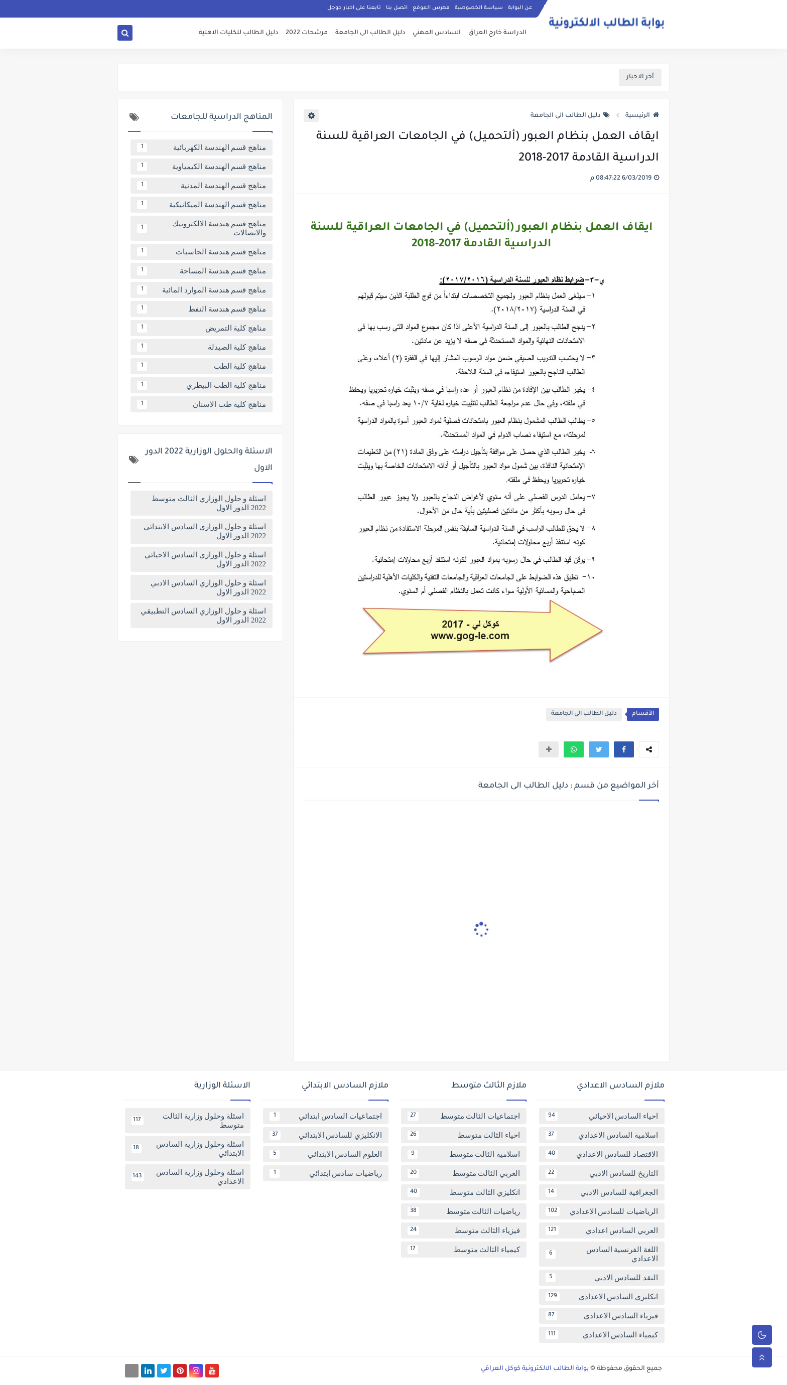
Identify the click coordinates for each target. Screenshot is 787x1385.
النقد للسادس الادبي (602, 1277)
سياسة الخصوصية (479, 8)
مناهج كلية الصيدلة (201, 347)
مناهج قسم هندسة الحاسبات (201, 251)
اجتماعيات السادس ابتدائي (326, 1116)
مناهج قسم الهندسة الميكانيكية (201, 204)
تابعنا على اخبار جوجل (354, 8)
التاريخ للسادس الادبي (602, 1173)
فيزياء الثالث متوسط (464, 1230)
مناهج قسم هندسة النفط (201, 309)
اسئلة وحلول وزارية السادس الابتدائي (188, 1148)
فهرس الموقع (431, 8)
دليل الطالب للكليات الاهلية (238, 33)
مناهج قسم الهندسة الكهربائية (201, 147)
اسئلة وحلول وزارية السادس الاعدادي (188, 1176)
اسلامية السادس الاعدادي (602, 1135)
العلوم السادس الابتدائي (326, 1154)
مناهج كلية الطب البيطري (201, 385)
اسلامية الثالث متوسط (464, 1154)
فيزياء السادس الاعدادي (602, 1315)
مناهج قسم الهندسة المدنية (201, 185)
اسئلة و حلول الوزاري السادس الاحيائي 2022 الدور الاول (205, 559)
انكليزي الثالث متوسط (464, 1192)
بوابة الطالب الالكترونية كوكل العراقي (535, 1368)
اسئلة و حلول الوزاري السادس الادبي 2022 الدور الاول (208, 587)
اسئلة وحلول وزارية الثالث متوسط (188, 1120)
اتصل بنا (397, 8)
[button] (624, 749)
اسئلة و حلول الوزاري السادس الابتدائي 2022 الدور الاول (205, 531)
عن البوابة (520, 8)
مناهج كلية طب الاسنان (201, 404)
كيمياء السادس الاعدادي (602, 1334)
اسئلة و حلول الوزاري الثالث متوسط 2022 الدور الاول (209, 503)
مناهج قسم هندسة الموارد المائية (201, 289)
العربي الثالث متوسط (464, 1173)
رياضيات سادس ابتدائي (326, 1173)
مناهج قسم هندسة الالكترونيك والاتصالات (201, 228)
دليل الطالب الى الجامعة (370, 33)
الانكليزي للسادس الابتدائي (326, 1135)
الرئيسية (642, 115)
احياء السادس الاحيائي (602, 1116)
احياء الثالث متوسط (464, 1135)
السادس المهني (437, 33)
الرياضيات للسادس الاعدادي (602, 1211)
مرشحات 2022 (307, 33)
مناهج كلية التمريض (201, 328)
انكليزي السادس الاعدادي (602, 1296)
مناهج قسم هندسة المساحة (201, 270)
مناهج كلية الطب (201, 366)
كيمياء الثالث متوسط (464, 1249)
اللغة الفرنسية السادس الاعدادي (602, 1254)
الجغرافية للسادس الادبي (602, 1192)
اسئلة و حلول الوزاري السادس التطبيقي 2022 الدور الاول (203, 615)
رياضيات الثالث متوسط (464, 1211)
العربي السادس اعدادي (602, 1230)
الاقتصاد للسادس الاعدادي (602, 1154)
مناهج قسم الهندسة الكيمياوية (201, 166)
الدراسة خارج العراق (497, 33)
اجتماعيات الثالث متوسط (464, 1116)
